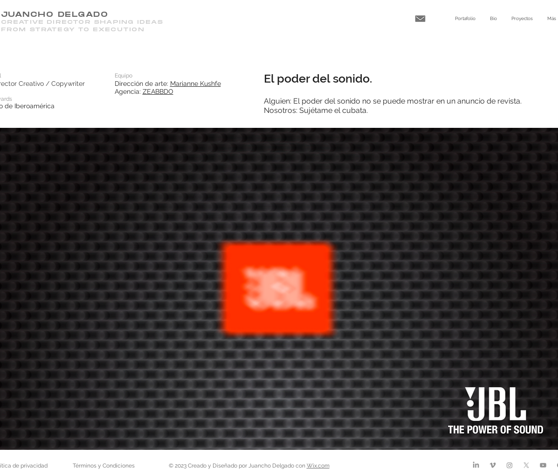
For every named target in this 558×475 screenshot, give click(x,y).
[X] (526, 465)
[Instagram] (509, 465)
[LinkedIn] (476, 465)
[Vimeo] (492, 465)
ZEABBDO (158, 91)
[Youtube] (543, 465)
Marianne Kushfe (195, 83)
